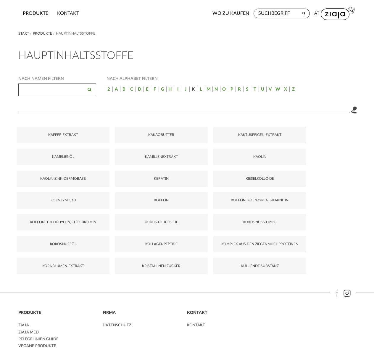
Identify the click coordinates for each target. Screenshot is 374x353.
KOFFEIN (273, 173)
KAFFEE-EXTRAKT (43, 139)
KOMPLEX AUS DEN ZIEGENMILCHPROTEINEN (333, 210)
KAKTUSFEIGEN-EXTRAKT (158, 141)
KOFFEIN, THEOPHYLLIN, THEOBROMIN (42, 213)
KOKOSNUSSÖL (216, 208)
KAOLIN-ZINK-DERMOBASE (43, 176)
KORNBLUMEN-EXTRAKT (43, 250)
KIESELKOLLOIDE (158, 173)
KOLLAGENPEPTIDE (273, 208)
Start (24, 33)
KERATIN (100, 173)
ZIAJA (23, 316)
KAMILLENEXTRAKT (273, 139)
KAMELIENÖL (216, 139)
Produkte (73, 13)
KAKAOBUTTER (100, 139)
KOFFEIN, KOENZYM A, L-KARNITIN (331, 176)
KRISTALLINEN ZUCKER (100, 250)
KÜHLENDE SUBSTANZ (158, 250)
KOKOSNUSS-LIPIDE (158, 208)
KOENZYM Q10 (215, 173)
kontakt (106, 13)
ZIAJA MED (29, 323)
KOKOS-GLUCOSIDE (100, 208)
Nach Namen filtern (41, 79)
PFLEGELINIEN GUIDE (39, 330)
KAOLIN (331, 139)
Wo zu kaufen (265, 13)
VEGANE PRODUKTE (38, 337)
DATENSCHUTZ (118, 316)
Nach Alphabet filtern (132, 79)
